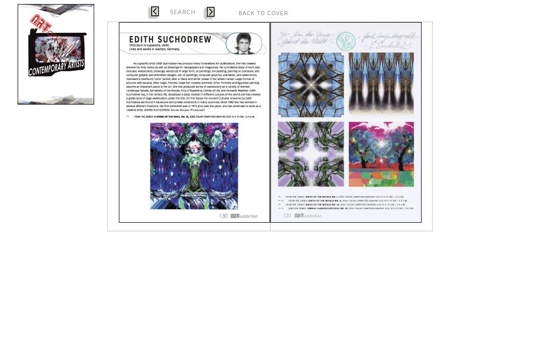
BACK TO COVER (264, 13)
